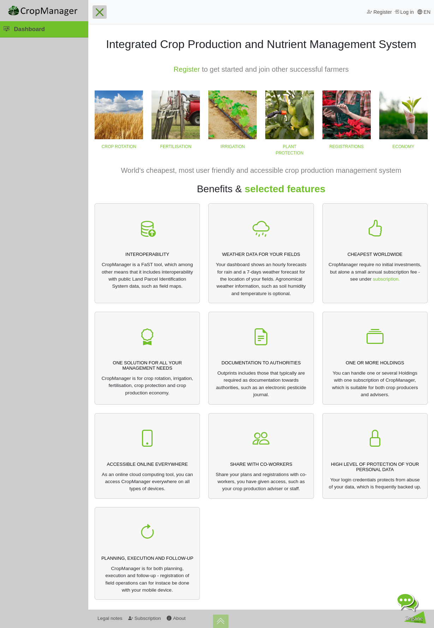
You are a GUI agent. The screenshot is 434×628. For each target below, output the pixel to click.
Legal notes (109, 618)
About (176, 618)
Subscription (144, 618)
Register (187, 69)
